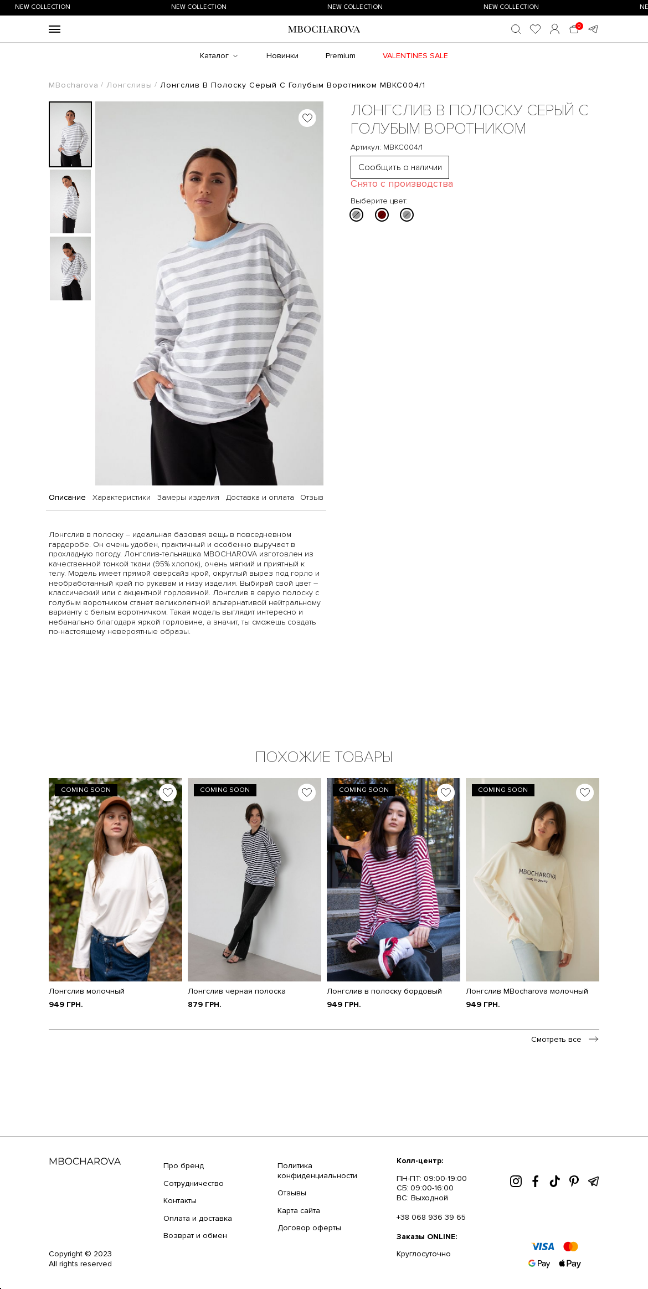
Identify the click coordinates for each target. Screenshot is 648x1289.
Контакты (180, 1200)
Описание (67, 497)
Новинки (282, 55)
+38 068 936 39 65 (431, 1217)
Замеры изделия (188, 497)
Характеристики (121, 497)
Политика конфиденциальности (317, 1170)
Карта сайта (298, 1210)
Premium (341, 55)
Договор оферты (309, 1227)
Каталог (214, 55)
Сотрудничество (193, 1183)
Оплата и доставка (197, 1218)
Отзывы (291, 1193)
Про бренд (183, 1165)
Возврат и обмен (195, 1235)
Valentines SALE (415, 55)
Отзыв (311, 497)
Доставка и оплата (260, 497)
